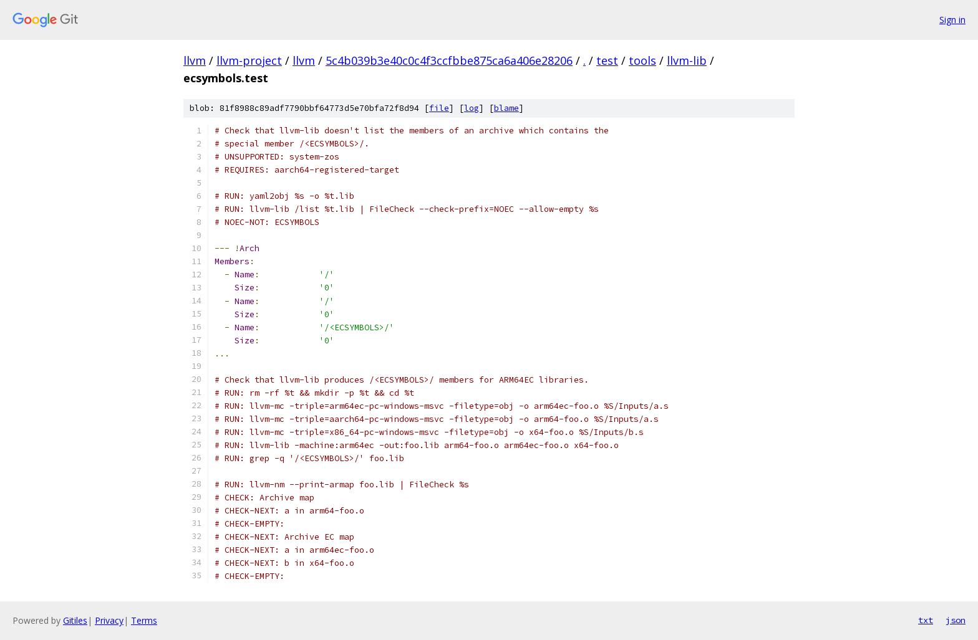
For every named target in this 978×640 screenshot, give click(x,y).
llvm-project (249, 60)
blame (506, 108)
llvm (194, 60)
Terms (144, 620)
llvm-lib (687, 60)
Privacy (109, 620)
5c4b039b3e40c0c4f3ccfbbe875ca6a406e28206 (449, 60)
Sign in (952, 20)
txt (925, 620)
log (471, 108)
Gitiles (75, 620)
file (439, 108)
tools (642, 60)
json (956, 620)
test (607, 60)
